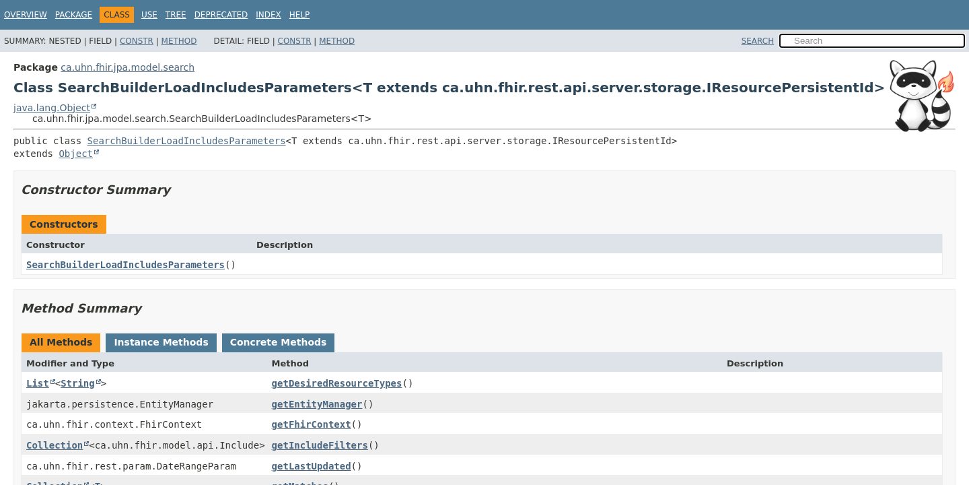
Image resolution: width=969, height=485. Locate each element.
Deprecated (221, 15)
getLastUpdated (311, 466)
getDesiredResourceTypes (337, 383)
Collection (54, 445)
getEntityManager (317, 404)
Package (73, 15)
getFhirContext (311, 424)
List (37, 383)
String (78, 383)
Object (76, 153)
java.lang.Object (51, 107)
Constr (136, 41)
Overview (25, 15)
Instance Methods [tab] (161, 342)
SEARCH (758, 41)
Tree (176, 15)
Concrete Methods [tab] (278, 342)
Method (179, 41)
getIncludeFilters (320, 445)
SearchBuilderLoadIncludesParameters (186, 140)
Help (299, 15)
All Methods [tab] (61, 342)
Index (268, 15)
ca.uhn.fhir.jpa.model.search (127, 67)
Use (149, 15)
